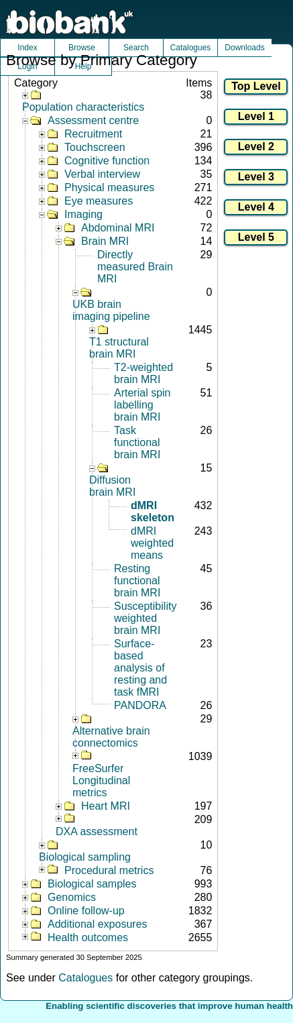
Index (27, 47)
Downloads (244, 47)
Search (136, 47)
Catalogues (190, 47)
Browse (81, 47)
